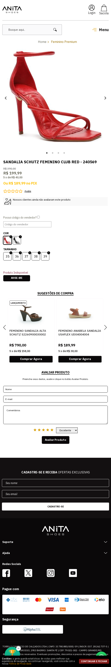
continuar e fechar (94, 661)
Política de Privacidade (20, 663)
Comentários (55, 415)
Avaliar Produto (55, 440)
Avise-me (16, 278)
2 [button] (53, 153)
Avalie (27, 191)
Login (91, 13)
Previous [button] (5, 97)
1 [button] (47, 153)
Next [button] (105, 97)
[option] (55, 98)
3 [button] (58, 153)
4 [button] (64, 153)
